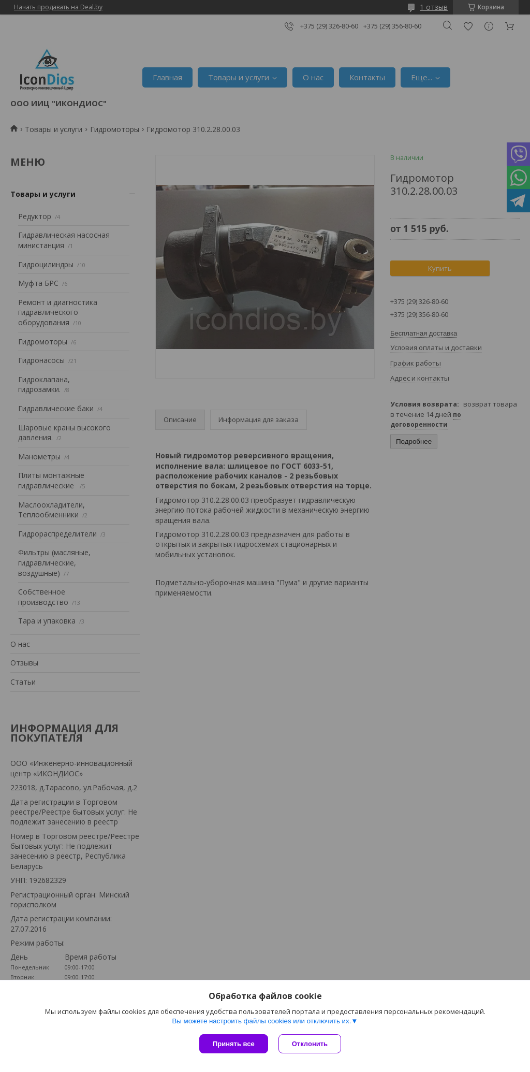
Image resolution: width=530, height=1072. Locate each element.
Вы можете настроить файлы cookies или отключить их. (261, 1021)
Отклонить (310, 1044)
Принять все (234, 1044)
